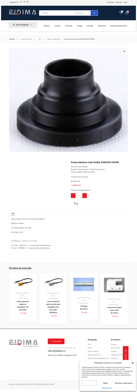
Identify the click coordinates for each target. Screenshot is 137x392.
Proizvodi (68, 26)
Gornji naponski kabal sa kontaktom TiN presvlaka (23, 305)
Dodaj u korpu (99, 195)
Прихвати (89, 383)
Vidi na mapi (56, 344)
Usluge (79, 26)
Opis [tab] (13, 213)
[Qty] (78, 195)
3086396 (80, 172)
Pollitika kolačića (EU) (118, 26)
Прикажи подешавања (124, 383)
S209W (92, 172)
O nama (57, 26)
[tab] (13, 214)
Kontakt (90, 26)
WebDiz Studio (49, 387)
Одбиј (105, 383)
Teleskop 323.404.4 (84, 307)
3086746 (86, 172)
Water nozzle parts (53, 39)
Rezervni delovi (27, 39)
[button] (133, 363)
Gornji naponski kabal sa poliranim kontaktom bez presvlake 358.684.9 (53, 308)
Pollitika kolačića (107, 388)
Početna (47, 26)
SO (40, 39)
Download (102, 26)
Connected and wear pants (22, 294)
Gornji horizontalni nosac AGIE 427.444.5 (114, 311)
